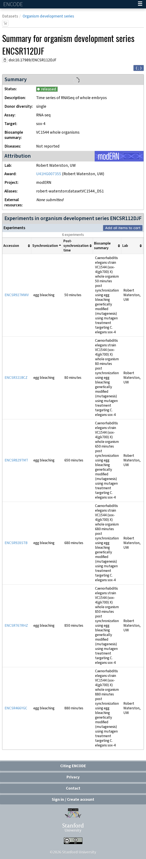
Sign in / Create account (73, 799)
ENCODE (13, 4)
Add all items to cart (122, 228)
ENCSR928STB (16, 543)
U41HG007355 (48, 174)
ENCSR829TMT (16, 460)
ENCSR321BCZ (16, 377)
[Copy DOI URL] (5, 60)
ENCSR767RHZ (16, 625)
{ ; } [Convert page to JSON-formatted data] (139, 68)
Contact (73, 788)
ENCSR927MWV (17, 295)
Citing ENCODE (73, 766)
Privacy (73, 777)
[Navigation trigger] (140, 4)
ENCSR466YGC (16, 708)
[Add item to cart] (5, 23)
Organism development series (48, 16)
